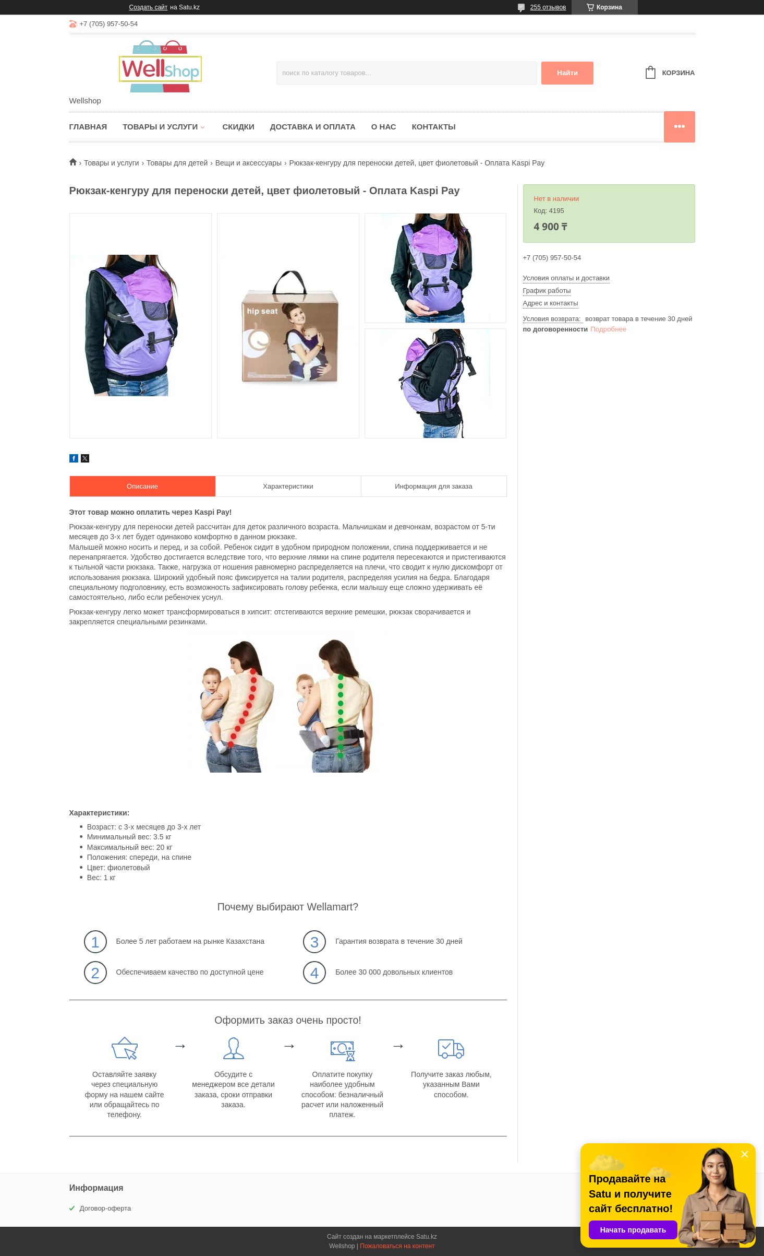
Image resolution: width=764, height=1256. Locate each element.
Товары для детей (177, 163)
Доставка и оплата (313, 127)
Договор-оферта (105, 1208)
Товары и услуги (160, 127)
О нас (383, 127)
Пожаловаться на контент (397, 1246)
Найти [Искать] (567, 73)
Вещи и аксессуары (248, 163)
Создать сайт (148, 7)
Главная (88, 127)
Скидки (238, 127)
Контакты (434, 127)
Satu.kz (426, 1236)
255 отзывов (548, 7)
